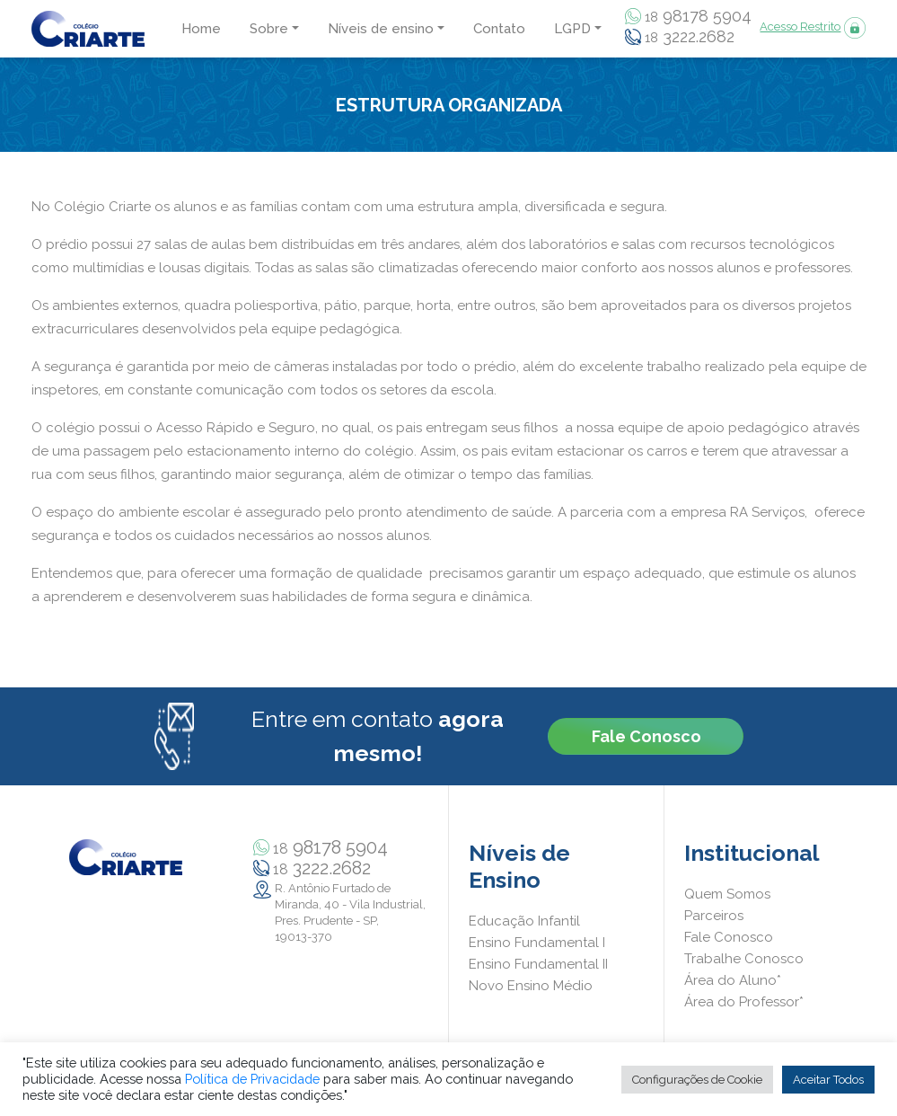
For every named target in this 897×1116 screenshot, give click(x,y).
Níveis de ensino (381, 29)
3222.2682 (689, 37)
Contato (499, 29)
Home (201, 29)
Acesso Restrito (800, 26)
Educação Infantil (524, 921)
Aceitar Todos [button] (828, 1079)
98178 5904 (698, 16)
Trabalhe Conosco (744, 959)
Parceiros (713, 916)
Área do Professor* (744, 1002)
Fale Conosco (646, 736)
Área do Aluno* (732, 980)
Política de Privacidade (252, 1078)
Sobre (269, 29)
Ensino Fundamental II (538, 964)
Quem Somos (727, 894)
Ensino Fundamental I (537, 942)
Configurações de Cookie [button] (697, 1079)
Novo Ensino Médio (531, 986)
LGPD (572, 29)
